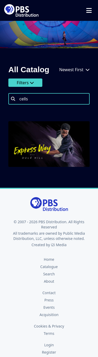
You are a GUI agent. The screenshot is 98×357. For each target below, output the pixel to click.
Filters (25, 83)
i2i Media (59, 244)
